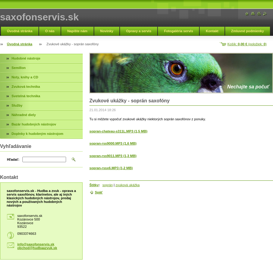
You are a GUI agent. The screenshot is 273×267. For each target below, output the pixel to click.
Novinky (107, 31)
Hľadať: (13, 159)
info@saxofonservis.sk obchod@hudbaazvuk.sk (37, 246)
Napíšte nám (77, 31)
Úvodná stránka (19, 31)
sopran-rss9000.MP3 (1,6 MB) (112, 143)
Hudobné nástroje (26, 58)
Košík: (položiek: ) (247, 44)
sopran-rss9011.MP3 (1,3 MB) (112, 156)
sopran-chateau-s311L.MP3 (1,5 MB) (118, 131)
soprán (107, 185)
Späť (99, 192)
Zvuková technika (26, 86)
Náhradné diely (24, 115)
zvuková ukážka (127, 185)
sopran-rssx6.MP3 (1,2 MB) (111, 168)
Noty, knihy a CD (25, 77)
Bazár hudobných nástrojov (34, 124)
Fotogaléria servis (178, 31)
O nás (50, 31)
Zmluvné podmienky (247, 31)
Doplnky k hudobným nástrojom (37, 133)
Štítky (93, 185)
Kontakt (212, 31)
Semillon (19, 68)
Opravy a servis (138, 31)
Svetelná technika (26, 96)
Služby (17, 105)
